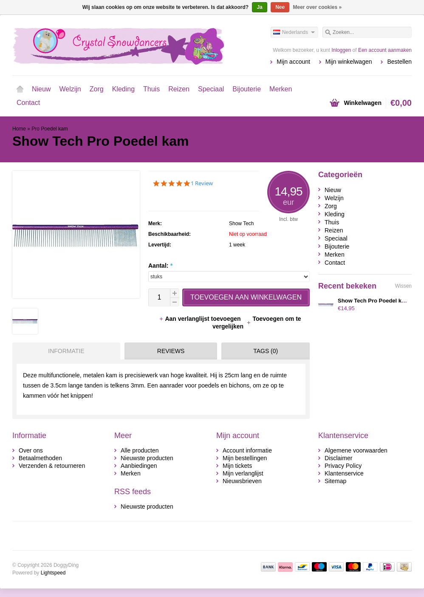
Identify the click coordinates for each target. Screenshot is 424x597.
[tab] (64, 350)
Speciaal (211, 89)
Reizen (178, 89)
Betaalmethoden (40, 458)
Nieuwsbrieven (242, 481)
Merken (280, 89)
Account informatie (247, 450)
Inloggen (341, 50)
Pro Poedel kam (49, 129)
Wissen (403, 286)
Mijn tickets (237, 465)
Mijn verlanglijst (243, 473)
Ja (259, 7)
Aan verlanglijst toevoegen (200, 318)
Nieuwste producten (147, 458)
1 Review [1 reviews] (202, 183)
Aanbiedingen (139, 465)
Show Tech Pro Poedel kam (374, 300)
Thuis (151, 89)
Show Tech (241, 223)
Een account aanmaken (385, 50)
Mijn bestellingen (245, 458)
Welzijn (70, 89)
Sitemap (335, 481)
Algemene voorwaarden (356, 450)
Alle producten (140, 450)
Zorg (97, 89)
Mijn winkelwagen (348, 61)
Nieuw (41, 89)
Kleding (123, 89)
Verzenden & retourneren (52, 465)
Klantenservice (344, 473)
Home (20, 89)
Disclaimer (338, 458)
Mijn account (293, 61)
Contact (28, 102)
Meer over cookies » (317, 7)
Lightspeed (53, 573)
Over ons (31, 450)
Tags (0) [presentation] (265, 351)
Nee (280, 7)
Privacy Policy (343, 465)
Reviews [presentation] (171, 351)
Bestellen (399, 61)
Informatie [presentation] (66, 351)
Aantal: (160, 265)
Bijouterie (246, 89)
